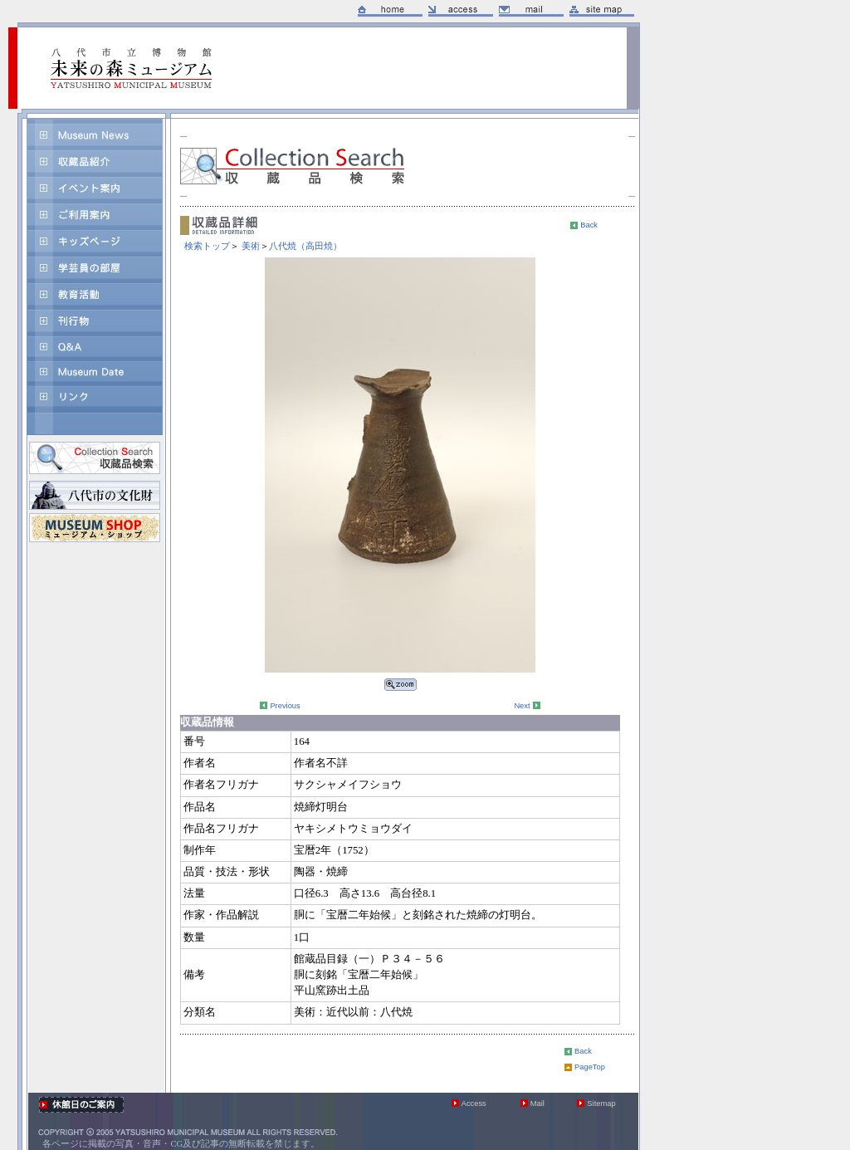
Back (589, 225)
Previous (285, 706)
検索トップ (207, 246)
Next (522, 706)
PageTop (589, 1067)
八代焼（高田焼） (305, 246)
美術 (251, 246)
